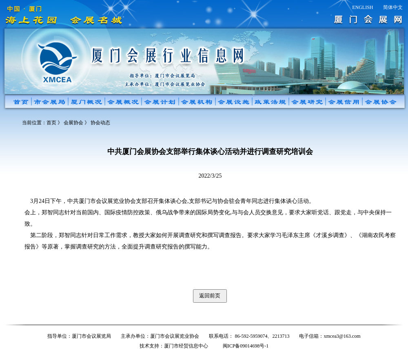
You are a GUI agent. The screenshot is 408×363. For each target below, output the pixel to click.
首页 (51, 122)
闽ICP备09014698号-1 (246, 346)
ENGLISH (362, 7)
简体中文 (393, 7)
